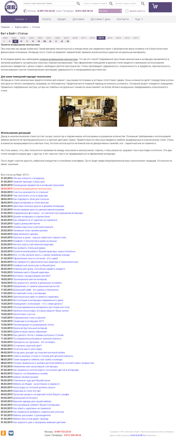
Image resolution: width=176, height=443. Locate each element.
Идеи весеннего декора (25, 234)
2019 (66, 38)
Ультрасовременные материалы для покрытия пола (41, 307)
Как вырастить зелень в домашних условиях (37, 282)
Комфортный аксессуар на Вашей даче (34, 265)
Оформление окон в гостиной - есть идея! (35, 258)
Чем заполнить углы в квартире (30, 195)
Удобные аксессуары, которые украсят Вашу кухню (41, 310)
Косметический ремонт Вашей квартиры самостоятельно (44, 251)
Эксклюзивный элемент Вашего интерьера (36, 404)
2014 (109, 38)
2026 (5, 38)
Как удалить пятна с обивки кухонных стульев (38, 335)
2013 (118, 38)
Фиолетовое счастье (24, 314)
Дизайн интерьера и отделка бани (31, 216)
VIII (44, 41)
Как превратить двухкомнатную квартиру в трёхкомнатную (45, 262)
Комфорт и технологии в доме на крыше (35, 241)
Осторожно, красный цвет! (27, 345)
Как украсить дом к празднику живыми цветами (39, 422)
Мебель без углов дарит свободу (31, 418)
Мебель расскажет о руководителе (32, 415)
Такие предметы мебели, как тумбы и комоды (38, 359)
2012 (127, 38)
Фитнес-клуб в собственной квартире (33, 244)
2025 (14, 38)
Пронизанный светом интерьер (30, 279)
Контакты (123, 19)
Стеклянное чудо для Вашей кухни (31, 380)
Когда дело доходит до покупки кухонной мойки (39, 352)
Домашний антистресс (25, 398)
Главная (5, 27)
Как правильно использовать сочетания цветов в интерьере (46, 370)
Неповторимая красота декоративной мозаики (38, 209)
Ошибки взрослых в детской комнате (33, 227)
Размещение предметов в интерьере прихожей (38, 185)
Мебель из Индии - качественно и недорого (36, 384)
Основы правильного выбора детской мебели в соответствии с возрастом (53, 363)
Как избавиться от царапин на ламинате (35, 220)
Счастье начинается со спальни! (30, 192)
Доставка (78, 19)
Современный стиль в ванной (29, 317)
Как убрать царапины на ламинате (32, 408)
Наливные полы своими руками (30, 230)
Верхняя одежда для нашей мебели (32, 401)
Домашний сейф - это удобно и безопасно (36, 289)
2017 (83, 38)
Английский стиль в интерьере (29, 293)
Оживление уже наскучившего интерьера (35, 366)
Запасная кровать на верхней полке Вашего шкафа (41, 394)
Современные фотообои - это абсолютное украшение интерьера (48, 213)
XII (68, 41)
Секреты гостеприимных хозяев (30, 373)
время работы (137, 11)
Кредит (62, 19)
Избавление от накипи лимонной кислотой (36, 286)
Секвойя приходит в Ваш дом (29, 181)
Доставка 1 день (101, 19)
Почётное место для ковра (27, 349)
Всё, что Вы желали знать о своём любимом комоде (41, 255)
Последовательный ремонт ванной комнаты (37, 338)
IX (50, 41)
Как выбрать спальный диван (29, 248)
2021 (48, 38)
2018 (75, 38)
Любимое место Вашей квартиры (31, 272)
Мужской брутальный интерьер (30, 328)
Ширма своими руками (25, 377)
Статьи (36, 27)
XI (62, 41)
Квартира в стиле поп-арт (27, 391)
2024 (22, 38)
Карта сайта (21, 27)
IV (21, 41)
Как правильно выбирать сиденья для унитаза (38, 411)
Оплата (46, 19)
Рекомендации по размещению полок (33, 324)
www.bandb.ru (137, 435)
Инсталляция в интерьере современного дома (38, 300)
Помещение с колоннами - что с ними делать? (38, 303)
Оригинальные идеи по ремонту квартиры (36, 296)
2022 (40, 38)
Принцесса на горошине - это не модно (34, 342)
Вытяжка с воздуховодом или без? (32, 275)
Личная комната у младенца (28, 178)
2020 (57, 38)
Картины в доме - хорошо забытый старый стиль (39, 237)
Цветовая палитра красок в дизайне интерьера (38, 206)
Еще (137, 19)
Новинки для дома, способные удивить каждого (39, 268)
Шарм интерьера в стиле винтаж (31, 202)
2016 (92, 38)
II (9, 41)
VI (33, 41)
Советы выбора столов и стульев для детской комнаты (43, 356)
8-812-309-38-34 (84, 11)
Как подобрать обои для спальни (31, 199)
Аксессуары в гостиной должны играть (34, 387)
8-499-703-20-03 (46, 11)
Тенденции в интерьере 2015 (28, 321)
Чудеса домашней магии (26, 223)
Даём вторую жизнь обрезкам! (30, 331)
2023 (31, 38)
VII (39, 41)
